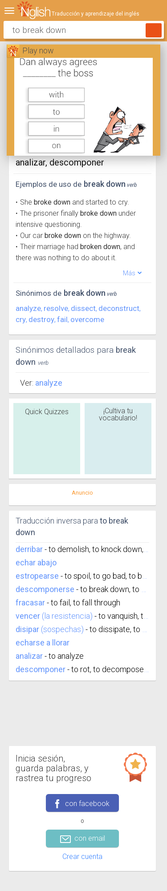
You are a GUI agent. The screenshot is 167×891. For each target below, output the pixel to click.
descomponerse (45, 589)
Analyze (48, 382)
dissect (83, 308)
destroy (41, 319)
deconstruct (118, 308)
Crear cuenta (82, 856)
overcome (87, 319)
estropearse (37, 576)
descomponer (40, 669)
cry (21, 319)
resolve (56, 308)
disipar (27, 629)
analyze (28, 308)
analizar (29, 656)
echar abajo (36, 562)
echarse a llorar (42, 642)
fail (62, 319)
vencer (28, 616)
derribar (29, 549)
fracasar (30, 602)
